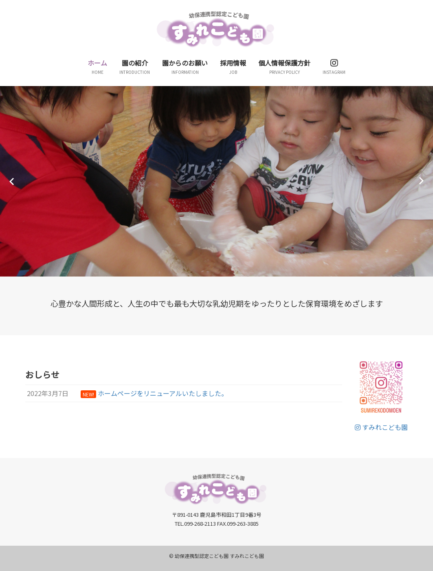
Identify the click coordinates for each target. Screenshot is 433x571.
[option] (216, 181)
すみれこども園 (381, 427)
